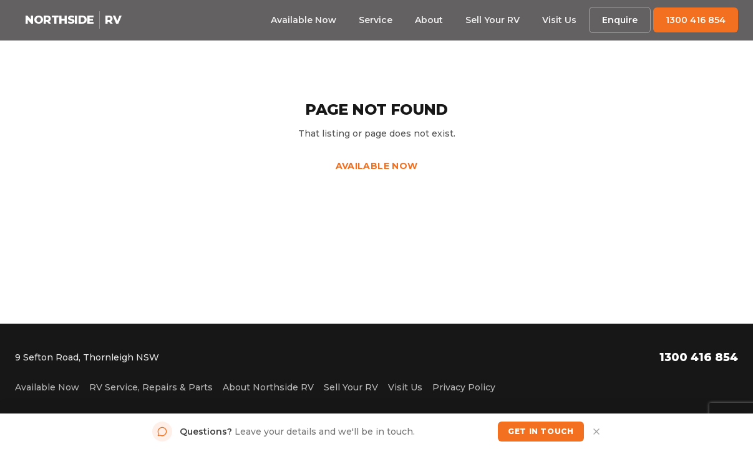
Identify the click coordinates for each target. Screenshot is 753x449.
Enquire (620, 20)
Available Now (303, 20)
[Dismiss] (596, 432)
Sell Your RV (492, 20)
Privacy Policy (463, 387)
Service (375, 20)
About (429, 20)
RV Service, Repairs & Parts (151, 387)
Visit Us (559, 20)
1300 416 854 (696, 20)
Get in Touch (540, 431)
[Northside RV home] (73, 20)
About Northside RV (268, 387)
